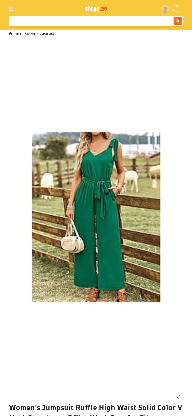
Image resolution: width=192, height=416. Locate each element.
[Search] (178, 21)
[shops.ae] (96, 8)
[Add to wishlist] (178, 397)
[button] (96, 217)
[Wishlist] (177, 8)
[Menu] (11, 9)
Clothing (30, 33)
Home (15, 33)
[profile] (165, 8)
